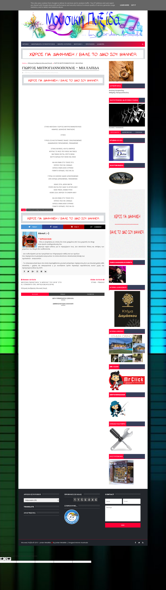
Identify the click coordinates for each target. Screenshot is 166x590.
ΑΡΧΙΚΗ (25, 44)
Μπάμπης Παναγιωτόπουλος (119, 93)
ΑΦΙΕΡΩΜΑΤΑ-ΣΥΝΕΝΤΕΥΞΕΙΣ (43, 44)
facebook (90, 294)
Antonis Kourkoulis (81, 543)
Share (54, 227)
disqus (62, 294)
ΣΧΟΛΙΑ (139, 132)
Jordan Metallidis (61, 543)
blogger (35, 294)
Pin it (75, 227)
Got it (133, 5)
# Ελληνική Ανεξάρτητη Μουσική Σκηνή (39, 210)
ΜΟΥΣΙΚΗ (78, 44)
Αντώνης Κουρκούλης (116, 90)
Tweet (33, 227)
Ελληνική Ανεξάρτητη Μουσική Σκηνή (40, 63)
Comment (96, 227)
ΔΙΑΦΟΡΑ (100, 44)
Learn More (124, 5)
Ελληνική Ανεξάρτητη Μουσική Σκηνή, (46, 72)
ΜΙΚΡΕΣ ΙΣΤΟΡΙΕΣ (64, 44)
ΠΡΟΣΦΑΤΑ (115, 132)
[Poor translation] (7, 559)
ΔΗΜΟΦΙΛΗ (127, 132)
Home (24, 63)
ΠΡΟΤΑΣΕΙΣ (90, 44)
